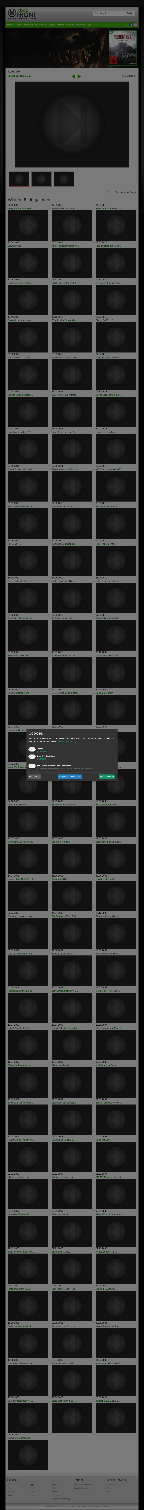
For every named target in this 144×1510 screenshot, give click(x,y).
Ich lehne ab (34, 777)
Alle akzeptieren (107, 777)
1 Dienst (41, 752)
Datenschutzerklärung (66, 741)
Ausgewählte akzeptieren (70, 777)
